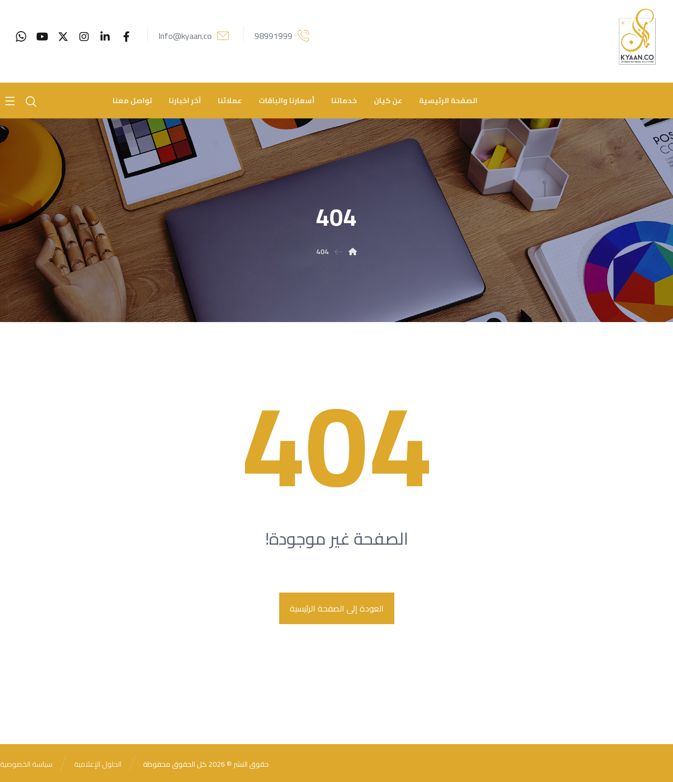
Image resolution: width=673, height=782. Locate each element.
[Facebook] (126, 36)
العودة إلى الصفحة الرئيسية (337, 608)
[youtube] (42, 36)
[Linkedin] (105, 36)
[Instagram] (84, 36)
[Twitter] (63, 36)
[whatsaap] (21, 36)
